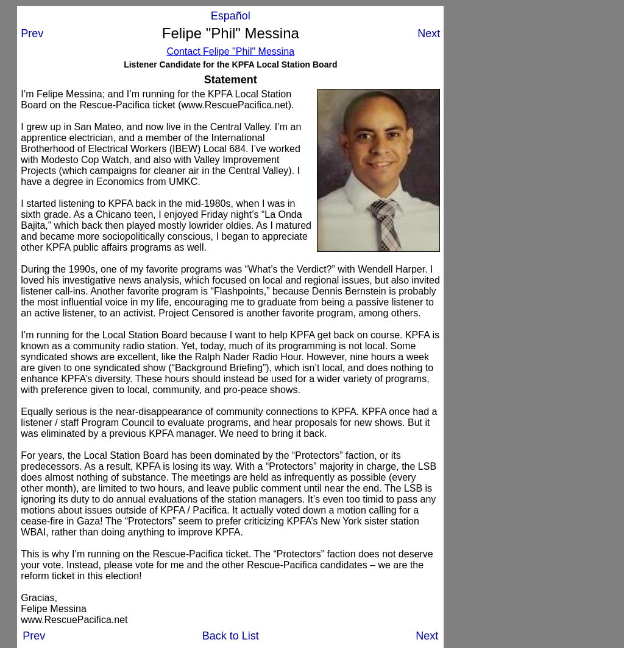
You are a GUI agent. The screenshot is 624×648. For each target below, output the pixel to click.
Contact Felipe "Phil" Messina (230, 51)
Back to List (230, 636)
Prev (32, 33)
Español (230, 16)
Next (428, 33)
